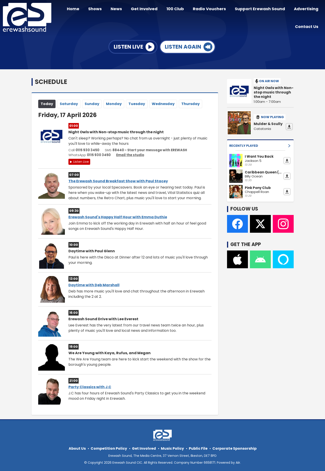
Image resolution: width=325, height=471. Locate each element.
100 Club (181, 9)
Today (47, 102)
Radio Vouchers (213, 9)
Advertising (307, 9)
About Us (77, 447)
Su (92, 102)
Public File (198, 447)
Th (190, 102)
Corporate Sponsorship (234, 447)
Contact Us (307, 26)
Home (86, 9)
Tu (136, 102)
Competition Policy (109, 447)
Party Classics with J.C (89, 386)
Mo (114, 102)
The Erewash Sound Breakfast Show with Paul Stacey (118, 180)
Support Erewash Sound (262, 9)
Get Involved (152, 9)
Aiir (238, 462)
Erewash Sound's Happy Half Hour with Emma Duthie (117, 216)
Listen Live (81, 161)
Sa (69, 102)
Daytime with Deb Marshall (94, 284)
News (126, 9)
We (163, 102)
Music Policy (172, 447)
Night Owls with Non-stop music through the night (273, 91)
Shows (106, 9)
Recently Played (259, 145)
